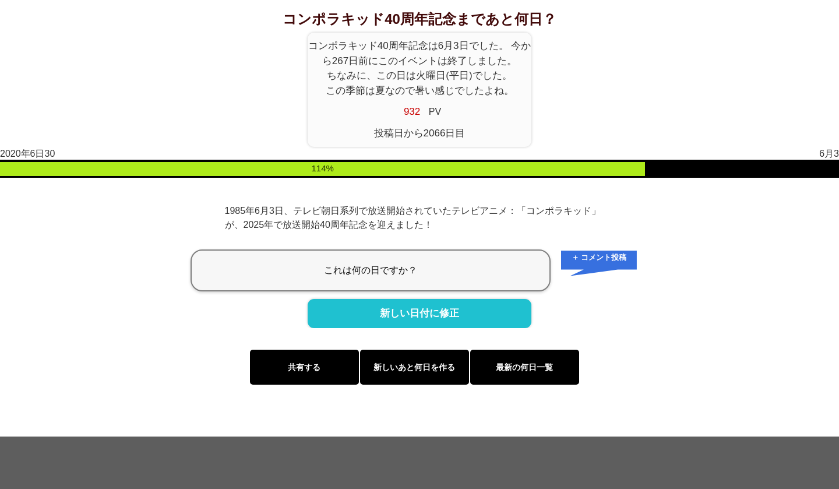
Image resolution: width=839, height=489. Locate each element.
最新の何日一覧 (524, 367)
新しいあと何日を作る (414, 367)
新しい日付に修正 (419, 313)
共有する (304, 367)
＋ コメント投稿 (599, 257)
